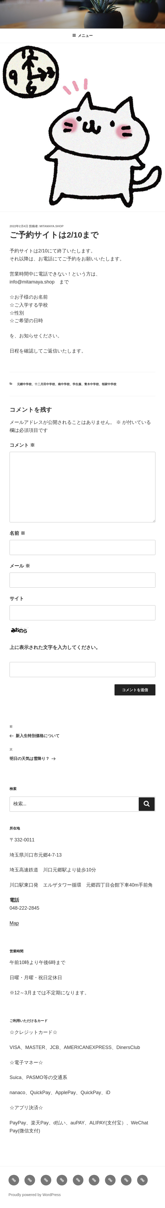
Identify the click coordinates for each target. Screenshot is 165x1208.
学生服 (77, 384)
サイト (17, 598)
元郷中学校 (24, 384)
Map (14, 923)
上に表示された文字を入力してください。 (55, 647)
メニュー (82, 35)
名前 (17, 533)
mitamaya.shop (52, 226)
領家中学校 (109, 384)
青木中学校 (91, 384)
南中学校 (64, 384)
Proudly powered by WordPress (35, 1195)
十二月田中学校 (45, 384)
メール (20, 566)
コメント (22, 445)
